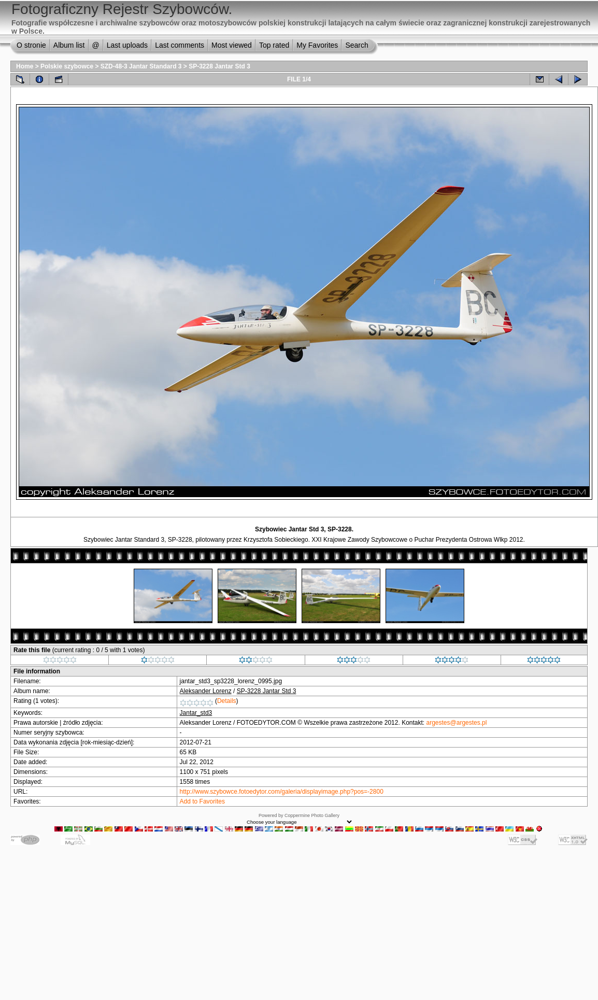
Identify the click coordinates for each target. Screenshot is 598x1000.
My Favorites (317, 45)
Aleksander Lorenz (206, 691)
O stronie (31, 45)
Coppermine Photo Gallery (311, 815)
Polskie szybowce (66, 66)
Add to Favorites (202, 801)
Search (356, 45)
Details (226, 701)
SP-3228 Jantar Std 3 (219, 66)
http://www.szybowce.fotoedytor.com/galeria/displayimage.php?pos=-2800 (281, 791)
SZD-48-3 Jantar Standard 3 (141, 66)
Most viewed (231, 45)
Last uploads (127, 45)
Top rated (274, 45)
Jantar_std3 (196, 712)
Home (24, 66)
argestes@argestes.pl (456, 722)
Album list (69, 45)
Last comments (179, 45)
